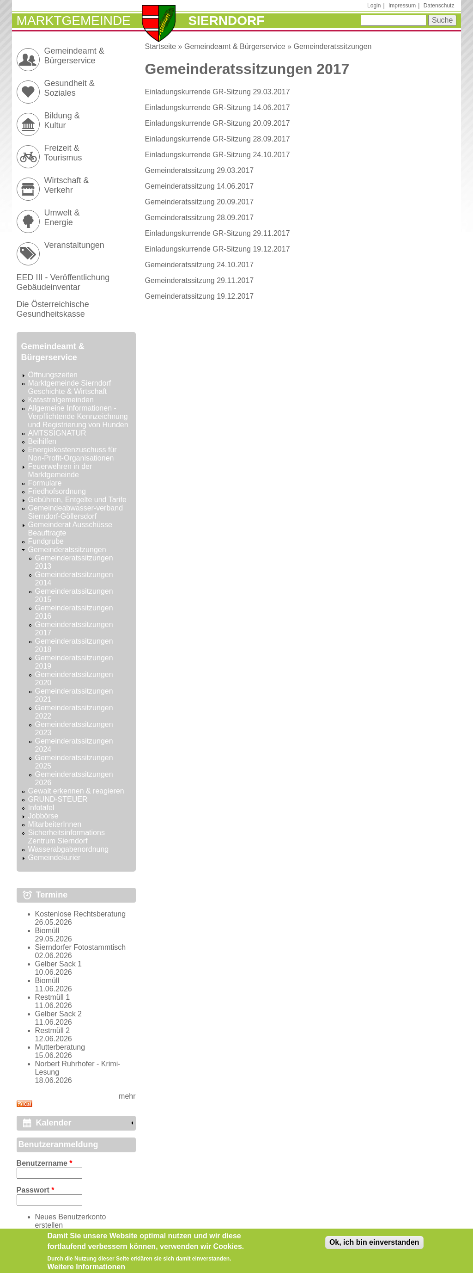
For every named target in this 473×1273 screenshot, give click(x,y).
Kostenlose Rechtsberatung (80, 914)
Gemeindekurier (54, 857)
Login (374, 5)
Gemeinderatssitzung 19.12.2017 (199, 296)
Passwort (36, 1190)
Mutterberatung (60, 1047)
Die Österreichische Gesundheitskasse (53, 309)
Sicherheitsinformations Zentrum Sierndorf (66, 837)
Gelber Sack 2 (58, 1014)
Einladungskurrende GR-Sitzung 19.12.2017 (217, 249)
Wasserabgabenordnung (68, 849)
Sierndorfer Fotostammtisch (80, 947)
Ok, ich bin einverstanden (374, 1245)
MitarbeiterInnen (55, 824)
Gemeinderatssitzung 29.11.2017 (199, 280)
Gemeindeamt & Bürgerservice (234, 46)
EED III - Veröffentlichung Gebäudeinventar (63, 282)
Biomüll (47, 931)
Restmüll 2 (52, 1030)
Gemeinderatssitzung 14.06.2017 (199, 186)
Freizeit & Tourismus (63, 152)
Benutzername (45, 1163)
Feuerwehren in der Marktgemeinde (60, 470)
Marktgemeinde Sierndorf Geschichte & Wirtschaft (69, 387)
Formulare (45, 483)
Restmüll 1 (52, 997)
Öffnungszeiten (53, 375)
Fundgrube (46, 541)
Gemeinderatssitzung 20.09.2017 (199, 202)
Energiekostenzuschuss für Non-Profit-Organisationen (72, 454)
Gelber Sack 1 (58, 964)
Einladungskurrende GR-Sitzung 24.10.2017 (217, 155)
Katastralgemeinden (61, 400)
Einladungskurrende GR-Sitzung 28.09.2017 (217, 139)
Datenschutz (439, 5)
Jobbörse (43, 816)
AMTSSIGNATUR (57, 433)
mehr (127, 1096)
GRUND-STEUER (58, 799)
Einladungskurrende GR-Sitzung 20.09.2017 (217, 123)
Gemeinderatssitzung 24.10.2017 (199, 265)
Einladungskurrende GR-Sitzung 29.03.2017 (217, 92)
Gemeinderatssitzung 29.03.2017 (199, 170)
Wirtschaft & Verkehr (66, 185)
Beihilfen (42, 441)
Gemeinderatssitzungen (333, 46)
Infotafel (41, 808)
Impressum (402, 5)
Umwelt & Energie (62, 217)
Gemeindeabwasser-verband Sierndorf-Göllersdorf (75, 512)
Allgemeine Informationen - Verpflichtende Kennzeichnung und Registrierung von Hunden (78, 416)
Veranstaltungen (74, 245)
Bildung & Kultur (62, 120)
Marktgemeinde (74, 20)
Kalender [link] (54, 1122)
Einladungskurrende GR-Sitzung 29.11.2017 (217, 233)
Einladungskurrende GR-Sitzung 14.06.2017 (217, 107)
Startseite (160, 46)
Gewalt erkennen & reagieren (76, 791)
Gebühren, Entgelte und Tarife (77, 500)
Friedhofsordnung (57, 491)
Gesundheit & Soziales (69, 88)
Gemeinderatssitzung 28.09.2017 (199, 217)
